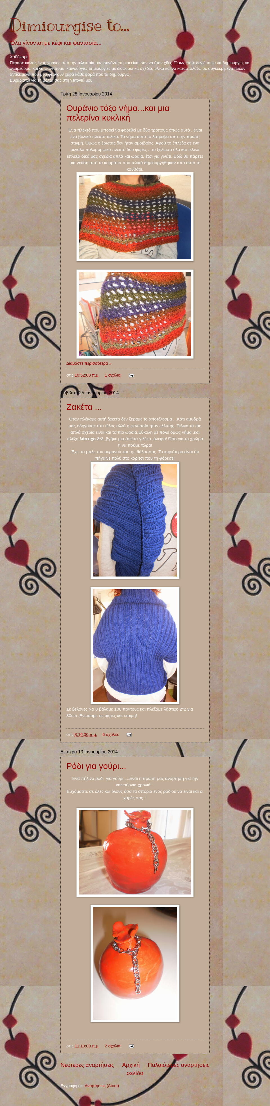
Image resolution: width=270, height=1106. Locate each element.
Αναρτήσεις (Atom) (102, 1085)
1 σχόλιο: (114, 375)
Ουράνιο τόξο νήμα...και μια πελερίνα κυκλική (118, 112)
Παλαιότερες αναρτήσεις (179, 1065)
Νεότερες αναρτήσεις (87, 1065)
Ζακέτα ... (84, 406)
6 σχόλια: (111, 734)
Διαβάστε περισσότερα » (88, 363)
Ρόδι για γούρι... (96, 766)
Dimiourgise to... (69, 25)
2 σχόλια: (114, 1046)
